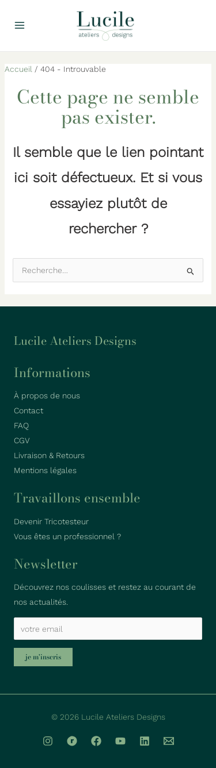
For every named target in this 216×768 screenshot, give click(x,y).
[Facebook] (96, 741)
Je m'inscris (43, 656)
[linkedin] (144, 741)
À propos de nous (47, 395)
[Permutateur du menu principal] (19, 25)
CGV (22, 440)
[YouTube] (120, 741)
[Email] (169, 741)
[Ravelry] (72, 741)
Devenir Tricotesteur (51, 521)
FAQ (21, 425)
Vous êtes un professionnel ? (67, 536)
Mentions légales (45, 470)
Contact (28, 410)
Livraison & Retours (49, 455)
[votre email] (108, 628)
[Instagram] (48, 741)
